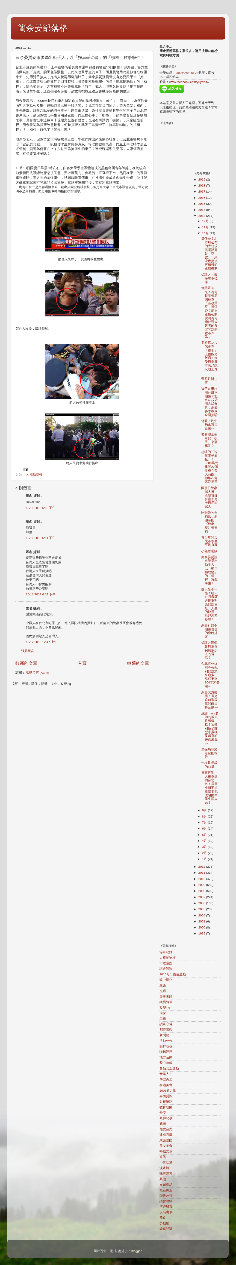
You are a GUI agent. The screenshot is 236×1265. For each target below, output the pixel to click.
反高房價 (165, 1212)
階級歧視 (165, 1196)
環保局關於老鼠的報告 (209, 753)
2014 (202, 209)
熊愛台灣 (165, 1129)
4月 (205, 840)
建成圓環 (165, 1134)
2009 (202, 885)
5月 (205, 834)
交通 (162, 991)
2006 (202, 903)
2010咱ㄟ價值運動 (172, 974)
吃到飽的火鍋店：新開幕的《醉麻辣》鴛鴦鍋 (209, 522)
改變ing (164, 1007)
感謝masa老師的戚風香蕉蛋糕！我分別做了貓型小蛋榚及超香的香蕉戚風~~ (209, 728)
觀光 (162, 1123)
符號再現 (165, 1079)
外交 (162, 1112)
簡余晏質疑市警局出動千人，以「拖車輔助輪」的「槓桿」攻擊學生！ (209, 570)
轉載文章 (165, 1151)
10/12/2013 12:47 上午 (41, 642)
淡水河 (164, 1168)
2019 (202, 179)
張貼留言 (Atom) (37, 672)
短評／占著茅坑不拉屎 (209, 278)
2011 (202, 872)
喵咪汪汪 (165, 1052)
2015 (202, 203)
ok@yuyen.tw (185, 72)
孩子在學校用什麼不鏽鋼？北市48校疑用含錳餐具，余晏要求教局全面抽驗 (209, 402)
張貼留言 (27, 651)
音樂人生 (165, 1074)
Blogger (136, 1251)
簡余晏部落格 (43, 28)
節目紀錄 (165, 952)
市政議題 (165, 963)
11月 (206, 227)
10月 (206, 233)
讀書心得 (165, 1024)
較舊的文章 (138, 663)
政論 (162, 985)
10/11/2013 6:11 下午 (41, 538)
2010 (202, 879)
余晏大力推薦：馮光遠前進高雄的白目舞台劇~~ (209, 700)
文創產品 (165, 1184)
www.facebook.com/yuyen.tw (189, 82)
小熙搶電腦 (209, 551)
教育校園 (165, 1107)
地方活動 (165, 1057)
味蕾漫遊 (165, 1173)
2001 (202, 921)
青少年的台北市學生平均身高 (209, 541)
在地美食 (165, 1085)
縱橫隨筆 (165, 1002)
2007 (202, 897)
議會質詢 (165, 969)
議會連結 (165, 1201)
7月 (205, 822)
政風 (162, 1157)
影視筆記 (165, 1101)
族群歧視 (165, 1046)
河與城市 (165, 1206)
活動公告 (165, 1040)
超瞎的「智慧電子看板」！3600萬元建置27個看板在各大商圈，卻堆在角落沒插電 (209, 467)
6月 (205, 828)
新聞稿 (164, 1035)
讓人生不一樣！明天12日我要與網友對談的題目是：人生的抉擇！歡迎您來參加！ (209, 604)
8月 (205, 816)
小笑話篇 (165, 1162)
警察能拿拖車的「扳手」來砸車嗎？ (209, 440)
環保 (162, 1013)
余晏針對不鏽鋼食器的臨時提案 (209, 631)
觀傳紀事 (165, 1118)
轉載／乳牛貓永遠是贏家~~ (209, 424)
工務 (162, 1018)
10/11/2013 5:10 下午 (41, 508)
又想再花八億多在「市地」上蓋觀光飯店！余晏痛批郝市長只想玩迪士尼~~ (209, 358)
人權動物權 (34, 474)
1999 (202, 933)
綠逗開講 (165, 1229)
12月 (206, 221)
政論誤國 (165, 1140)
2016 (202, 197)
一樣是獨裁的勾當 (209, 764)
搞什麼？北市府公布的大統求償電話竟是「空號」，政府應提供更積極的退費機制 (209, 253)
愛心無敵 (165, 1063)
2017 (202, 191)
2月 (205, 853)
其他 (162, 1179)
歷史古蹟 (165, 996)
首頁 (82, 663)
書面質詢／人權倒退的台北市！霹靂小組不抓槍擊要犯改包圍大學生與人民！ (209, 788)
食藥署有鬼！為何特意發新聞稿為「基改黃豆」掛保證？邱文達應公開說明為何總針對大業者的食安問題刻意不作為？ (209, 312)
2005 (202, 909)
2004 (202, 915)
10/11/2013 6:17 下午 (41, 594)
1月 (205, 859)
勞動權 (164, 1223)
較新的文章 (26, 663)
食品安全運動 (169, 1068)
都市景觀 (165, 1029)
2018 (202, 185)
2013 (202, 215)
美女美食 (165, 1146)
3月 (205, 846)
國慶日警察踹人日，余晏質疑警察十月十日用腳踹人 (209, 497)
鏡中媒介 (165, 980)
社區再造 (165, 1190)
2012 (202, 866)
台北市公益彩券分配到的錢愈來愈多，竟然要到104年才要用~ (210, 675)
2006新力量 (167, 1090)
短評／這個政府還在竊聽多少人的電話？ (209, 650)
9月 (205, 810)
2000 (202, 927)
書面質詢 (165, 1096)
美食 (162, 1217)
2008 (202, 891)
